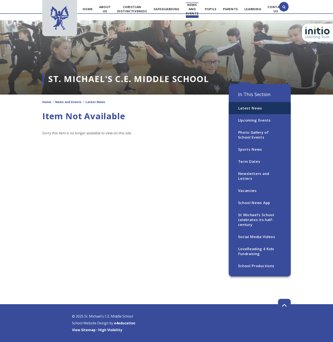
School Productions (256, 265)
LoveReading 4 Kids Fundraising (256, 251)
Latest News (250, 108)
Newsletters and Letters (253, 176)
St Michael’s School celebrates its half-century (256, 219)
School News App (254, 202)
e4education (124, 323)
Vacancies (247, 190)
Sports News (250, 149)
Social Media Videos (256, 236)
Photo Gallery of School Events (253, 135)
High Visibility (110, 330)
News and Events (68, 102)
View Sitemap (84, 330)
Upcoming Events (254, 120)
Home (46, 102)
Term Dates (249, 161)
